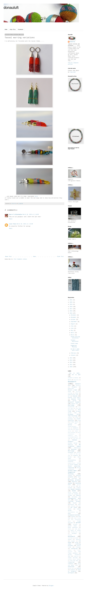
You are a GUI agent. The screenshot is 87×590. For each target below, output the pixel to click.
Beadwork (72, 382)
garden (78, 522)
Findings (70, 418)
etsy (69, 513)
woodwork (72, 569)
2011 (71, 364)
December (74, 315)
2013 (71, 360)
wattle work (71, 568)
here (36, 196)
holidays (74, 533)
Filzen (76, 417)
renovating (74, 548)
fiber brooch (77, 518)
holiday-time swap (76, 531)
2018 (71, 306)
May (72, 330)
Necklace (73, 449)
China (69, 391)
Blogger (51, 585)
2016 (71, 311)
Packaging (70, 452)
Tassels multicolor (75, 341)
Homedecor (75, 428)
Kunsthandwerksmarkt (73, 437)
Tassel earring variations (75, 337)
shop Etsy (13, 29)
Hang (69, 428)
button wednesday (72, 492)
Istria (69, 431)
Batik (69, 379)
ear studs (74, 507)
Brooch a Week (72, 390)
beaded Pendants (76, 489)
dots (80, 506)
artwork (79, 487)
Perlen (70, 457)
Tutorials (74, 478)
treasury (70, 563)
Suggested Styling (74, 346)
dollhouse (73, 506)
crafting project (74, 501)
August (73, 324)
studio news (74, 343)
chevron (78, 495)
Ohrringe (71, 451)
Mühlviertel (77, 447)
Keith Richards (71, 432)
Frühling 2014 (72, 423)
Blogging (74, 387)
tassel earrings (73, 557)
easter (70, 509)
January (73, 355)
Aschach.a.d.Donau (73, 377)
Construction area (73, 394)
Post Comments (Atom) (20, 259)
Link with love (77, 438)
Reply (10, 219)
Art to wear (76, 374)
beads (74, 491)
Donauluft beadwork (74, 402)
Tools (79, 477)
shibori (70, 550)
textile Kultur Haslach (74, 559)
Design (74, 400)
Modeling (70, 444)
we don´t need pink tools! (75, 349)
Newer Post (8, 256)
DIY (69, 396)
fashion (73, 516)
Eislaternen (71, 406)
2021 (71, 300)
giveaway (75, 524)
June (72, 328)
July (72, 326)
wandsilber (71, 566)
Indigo (77, 429)
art (74, 486)
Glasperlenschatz (72, 426)
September (74, 321)
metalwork (71, 536)
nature (70, 539)
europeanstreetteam (74, 515)
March (73, 335)
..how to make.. (74, 373)
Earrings (71, 405)
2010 (71, 366)
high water (78, 528)
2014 (71, 358)
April (73, 332)
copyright (73, 72)
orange (76, 542)
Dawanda (75, 396)
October (73, 319)
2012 (71, 362)
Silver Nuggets (74, 464)
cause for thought (73, 493)
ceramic (70, 495)
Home (6, 29)
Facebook (20, 29)
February (74, 353)
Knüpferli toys (72, 435)
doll (79, 504)
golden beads (72, 525)
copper (76, 499)
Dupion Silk (74, 403)
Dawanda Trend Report (74, 397)
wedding (79, 568)
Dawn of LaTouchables (15, 214)
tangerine (76, 556)
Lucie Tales (12, 224)
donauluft (11, 8)
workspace (71, 573)
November (74, 317)
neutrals (78, 539)
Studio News (72, 470)
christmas (74, 497)
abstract (74, 481)
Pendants (75, 455)
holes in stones (76, 530)
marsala (70, 535)
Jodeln (76, 431)
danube (75, 503)
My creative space (74, 445)
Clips (76, 393)
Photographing (72, 460)
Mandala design (72, 443)
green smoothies (73, 527)
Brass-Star (71, 388)
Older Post (60, 256)
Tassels (70, 475)
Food (79, 420)
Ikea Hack (70, 429)
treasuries (71, 562)
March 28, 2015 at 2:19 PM (31, 214)
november (73, 541)
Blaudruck (78, 385)
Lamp (69, 438)
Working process (74, 480)
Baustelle (76, 379)
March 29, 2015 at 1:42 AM (25, 224)
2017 (71, 308)
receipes (78, 547)
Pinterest (70, 461)
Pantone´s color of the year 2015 (74, 454)
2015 (71, 313)
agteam (70, 483)
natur (76, 538)
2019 (71, 304)
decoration (71, 504)
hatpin (69, 528)
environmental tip (73, 512)
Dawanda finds (76, 399)
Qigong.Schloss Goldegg (74, 463)
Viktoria (72, 41)
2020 (71, 302)
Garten (70, 425)
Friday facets (74, 421)
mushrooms (70, 538)
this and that (74, 560)
